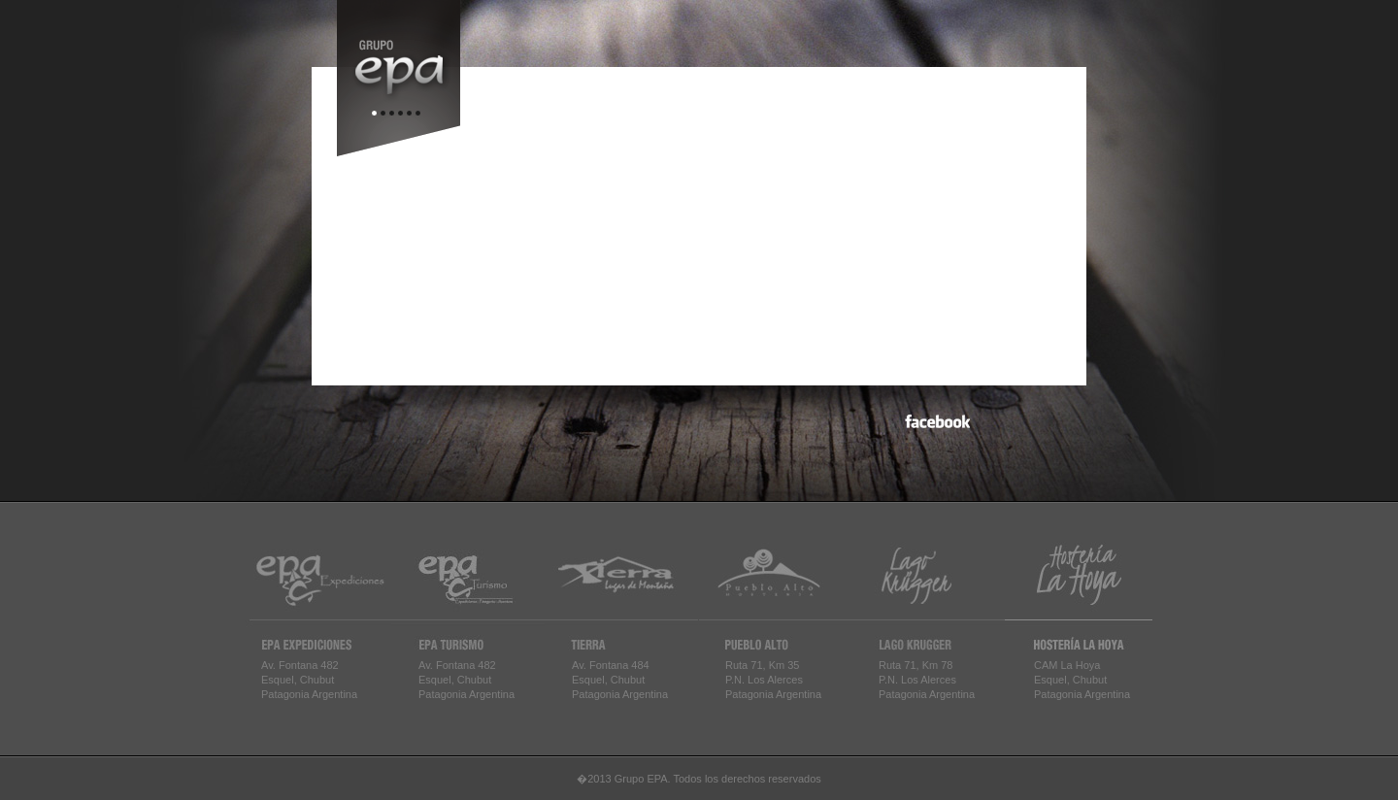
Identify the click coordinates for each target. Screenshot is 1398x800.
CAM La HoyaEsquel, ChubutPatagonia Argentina (1082, 679)
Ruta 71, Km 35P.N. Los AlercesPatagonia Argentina (773, 679)
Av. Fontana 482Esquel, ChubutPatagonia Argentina (309, 679)
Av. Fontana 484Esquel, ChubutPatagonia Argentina (620, 679)
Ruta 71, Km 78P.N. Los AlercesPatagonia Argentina (927, 679)
